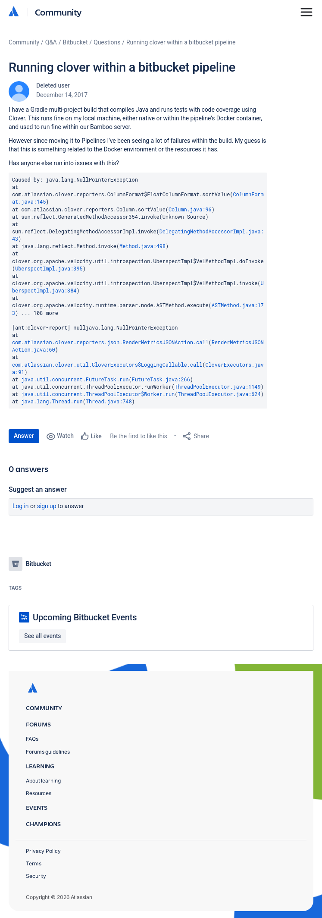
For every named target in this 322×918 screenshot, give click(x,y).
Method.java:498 (142, 245)
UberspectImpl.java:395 (49, 268)
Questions (107, 42)
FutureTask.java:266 (161, 379)
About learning (43, 780)
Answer (24, 435)
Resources (38, 793)
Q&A (51, 42)
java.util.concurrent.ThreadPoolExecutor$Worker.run (98, 393)
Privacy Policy (43, 851)
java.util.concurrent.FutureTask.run (74, 379)
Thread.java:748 (109, 401)
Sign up (46, 506)
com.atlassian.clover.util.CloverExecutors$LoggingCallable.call (107, 364)
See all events (42, 635)
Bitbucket (75, 42)
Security (36, 876)
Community (58, 12)
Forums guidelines (48, 751)
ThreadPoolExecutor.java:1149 (217, 386)
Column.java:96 (190, 209)
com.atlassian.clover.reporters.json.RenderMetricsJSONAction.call (110, 342)
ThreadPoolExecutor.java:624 (219, 393)
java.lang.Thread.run (51, 401)
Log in (21, 506)
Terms (33, 863)
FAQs (32, 739)
